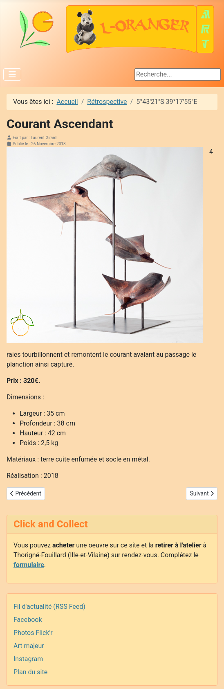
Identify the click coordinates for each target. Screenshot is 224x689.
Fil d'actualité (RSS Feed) (49, 606)
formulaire (28, 565)
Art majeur (28, 646)
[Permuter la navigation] (12, 74)
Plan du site (30, 672)
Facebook (27, 620)
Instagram (28, 659)
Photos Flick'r (33, 633)
